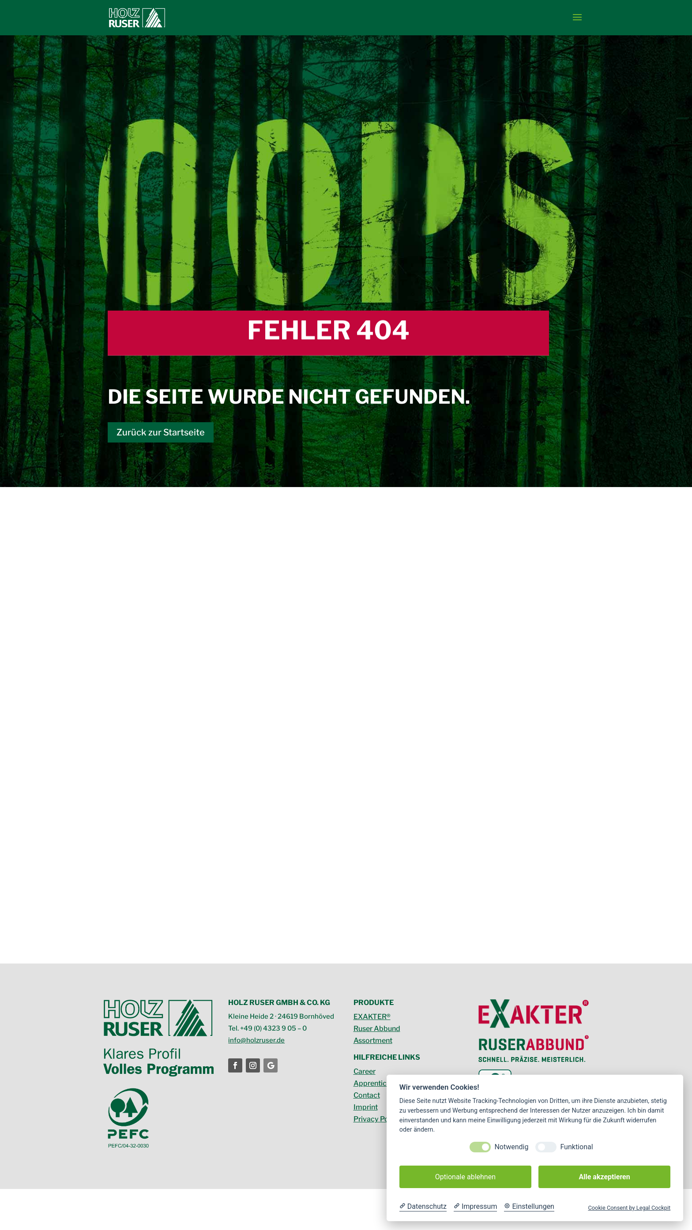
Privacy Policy (377, 1119)
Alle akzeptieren (604, 1177)
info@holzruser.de (256, 1040)
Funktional (576, 1147)
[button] (577, 18)
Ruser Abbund (377, 1028)
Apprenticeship (379, 1083)
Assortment (373, 1040)
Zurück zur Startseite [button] (161, 432)
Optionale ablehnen (465, 1177)
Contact (367, 1095)
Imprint (366, 1107)
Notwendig (511, 1147)
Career (365, 1071)
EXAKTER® (372, 1016)
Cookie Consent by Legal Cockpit (629, 1207)
